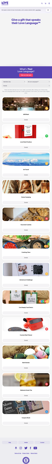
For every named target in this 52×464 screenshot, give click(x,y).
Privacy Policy (25, 453)
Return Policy (34, 453)
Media (26, 442)
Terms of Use (18, 453)
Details (26, 120)
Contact (42, 442)
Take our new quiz (26, 75)
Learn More (38, 10)
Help (10, 442)
